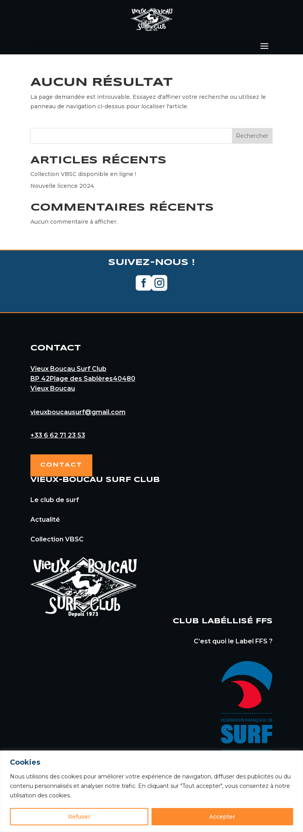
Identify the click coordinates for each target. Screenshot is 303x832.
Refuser (79, 816)
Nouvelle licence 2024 (62, 185)
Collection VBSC (57, 539)
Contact (61, 465)
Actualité (45, 519)
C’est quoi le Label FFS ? (233, 641)
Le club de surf (54, 500)
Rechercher (252, 135)
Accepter (222, 816)
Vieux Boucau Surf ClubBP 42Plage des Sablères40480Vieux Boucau (82, 378)
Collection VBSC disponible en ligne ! (83, 174)
